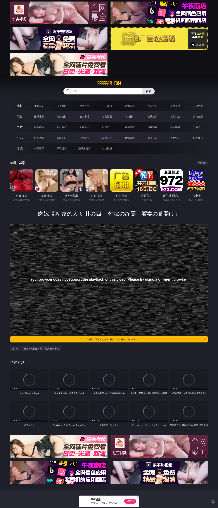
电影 (20, 116)
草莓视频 (61, 148)
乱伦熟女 (175, 116)
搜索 (148, 91)
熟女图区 (175, 127)
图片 (20, 127)
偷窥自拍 (39, 127)
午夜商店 (39, 148)
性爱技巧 (198, 137)
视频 (20, 106)
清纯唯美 (152, 127)
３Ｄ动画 (107, 106)
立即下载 (130, 501)
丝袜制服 (152, 106)
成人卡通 (84, 116)
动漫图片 (107, 127)
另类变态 (198, 116)
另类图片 (198, 127)
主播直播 (175, 106)
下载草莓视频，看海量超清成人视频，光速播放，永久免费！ (143, 339)
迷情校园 (130, 137)
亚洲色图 (61, 127)
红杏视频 (107, 148)
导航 (20, 148)
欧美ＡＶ (84, 106)
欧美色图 (84, 127)
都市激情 (39, 137)
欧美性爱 (107, 116)
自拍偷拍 (61, 106)
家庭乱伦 (61, 137)
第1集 (15, 348)
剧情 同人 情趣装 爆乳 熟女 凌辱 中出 (41, 348)
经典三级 (152, 116)
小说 (20, 138)
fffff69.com (109, 83)
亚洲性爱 (39, 116)
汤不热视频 (84, 148)
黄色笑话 (175, 137)
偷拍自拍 (61, 116)
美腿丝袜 (130, 127)
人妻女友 (84, 137)
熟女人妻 (130, 106)
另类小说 (152, 137)
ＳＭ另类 (198, 106)
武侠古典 (107, 137)
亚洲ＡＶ (39, 106)
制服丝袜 (130, 116)
